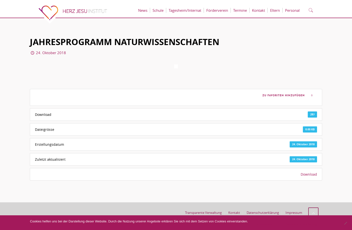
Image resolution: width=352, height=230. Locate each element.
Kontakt (234, 212)
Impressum (294, 212)
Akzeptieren (264, 224)
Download (309, 174)
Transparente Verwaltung (203, 212)
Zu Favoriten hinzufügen (282, 95)
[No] (345, 223)
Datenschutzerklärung (263, 212)
